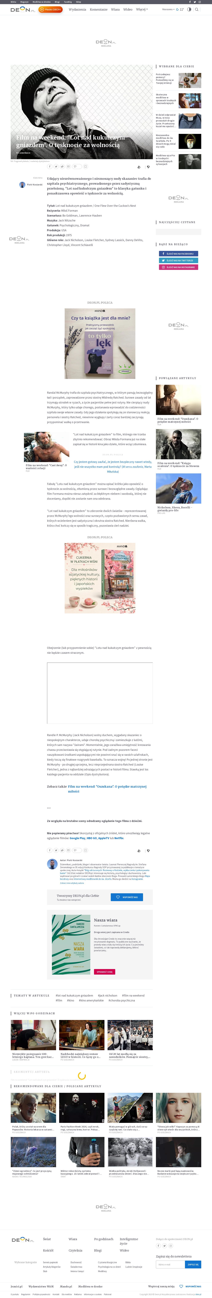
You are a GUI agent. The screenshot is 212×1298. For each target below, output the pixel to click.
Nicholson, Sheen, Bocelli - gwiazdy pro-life (174, 509)
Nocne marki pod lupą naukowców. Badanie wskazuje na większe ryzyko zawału (176, 1173)
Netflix (119, 838)
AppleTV (103, 838)
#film (59, 1000)
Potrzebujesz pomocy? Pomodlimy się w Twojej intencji (165, 78)
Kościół (48, 1250)
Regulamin (25, 1294)
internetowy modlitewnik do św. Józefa (92, 878)
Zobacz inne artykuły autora (72, 883)
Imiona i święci (77, 1271)
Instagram (200, 2)
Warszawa (167, 9)
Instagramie (137, 878)
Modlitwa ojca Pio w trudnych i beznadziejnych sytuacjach (165, 159)
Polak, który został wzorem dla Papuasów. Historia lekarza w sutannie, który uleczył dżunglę (33, 1129)
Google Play (77, 838)
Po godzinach (23, 153)
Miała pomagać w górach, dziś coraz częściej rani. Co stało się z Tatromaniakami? (128, 1129)
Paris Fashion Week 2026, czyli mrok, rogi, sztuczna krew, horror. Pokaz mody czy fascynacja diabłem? (80, 1129)
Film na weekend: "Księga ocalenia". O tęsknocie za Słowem (178, 465)
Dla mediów (67, 1294)
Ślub (45, 1271)
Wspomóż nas (127, 897)
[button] (189, 9)
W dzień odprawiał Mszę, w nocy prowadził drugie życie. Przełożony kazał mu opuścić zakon (166, 122)
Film (27, 471)
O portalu (15, 1294)
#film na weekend (133, 995)
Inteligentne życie (129, 1241)
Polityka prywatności (41, 1294)
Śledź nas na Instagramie (178, 267)
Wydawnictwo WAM (41, 1286)
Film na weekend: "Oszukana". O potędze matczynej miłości (107, 789)
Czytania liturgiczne (107, 1262)
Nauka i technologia (22, 1176)
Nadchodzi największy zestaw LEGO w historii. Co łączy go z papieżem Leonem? (79, 1057)
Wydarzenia (77, 9)
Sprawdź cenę (104, 971)
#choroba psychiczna (122, 1000)
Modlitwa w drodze (42, 2)
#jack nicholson (107, 995)
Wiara (115, 9)
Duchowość (76, 1262)
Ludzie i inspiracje (21, 1059)
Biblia (13, 2)
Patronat (107, 1294)
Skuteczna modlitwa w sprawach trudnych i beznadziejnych (166, 99)
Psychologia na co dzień (109, 1266)
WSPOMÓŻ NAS (190, 1286)
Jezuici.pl (16, 1286)
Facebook (190, 2)
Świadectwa (76, 1266)
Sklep (78, 2)
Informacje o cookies (93, 1294)
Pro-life (161, 513)
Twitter (195, 2)
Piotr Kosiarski (34, 184)
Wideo (127, 9)
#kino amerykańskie (91, 1000)
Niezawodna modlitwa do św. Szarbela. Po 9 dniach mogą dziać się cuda (166, 141)
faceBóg (68, 2)
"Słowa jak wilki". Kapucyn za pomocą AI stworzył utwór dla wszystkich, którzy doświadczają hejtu (178, 1129)
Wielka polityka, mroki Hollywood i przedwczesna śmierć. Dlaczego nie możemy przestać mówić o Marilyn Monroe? (128, 1175)
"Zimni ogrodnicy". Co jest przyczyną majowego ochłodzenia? (31, 1172)
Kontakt (56, 1294)
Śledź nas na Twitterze (177, 260)
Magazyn (24, 2)
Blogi (57, 2)
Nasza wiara (105, 920)
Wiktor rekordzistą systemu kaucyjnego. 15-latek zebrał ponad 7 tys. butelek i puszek (80, 1173)
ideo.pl (198, 1294)
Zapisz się (193, 1264)
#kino (70, 1000)
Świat (63, 1176)
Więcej (140, 9)
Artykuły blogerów (52, 1266)
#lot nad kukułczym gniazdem (74, 995)
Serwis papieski (50, 1262)
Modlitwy (102, 1271)
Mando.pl (66, 1286)
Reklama (78, 1294)
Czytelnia (75, 1250)
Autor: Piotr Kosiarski (71, 860)
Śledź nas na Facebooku (178, 253)
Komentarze (99, 9)
